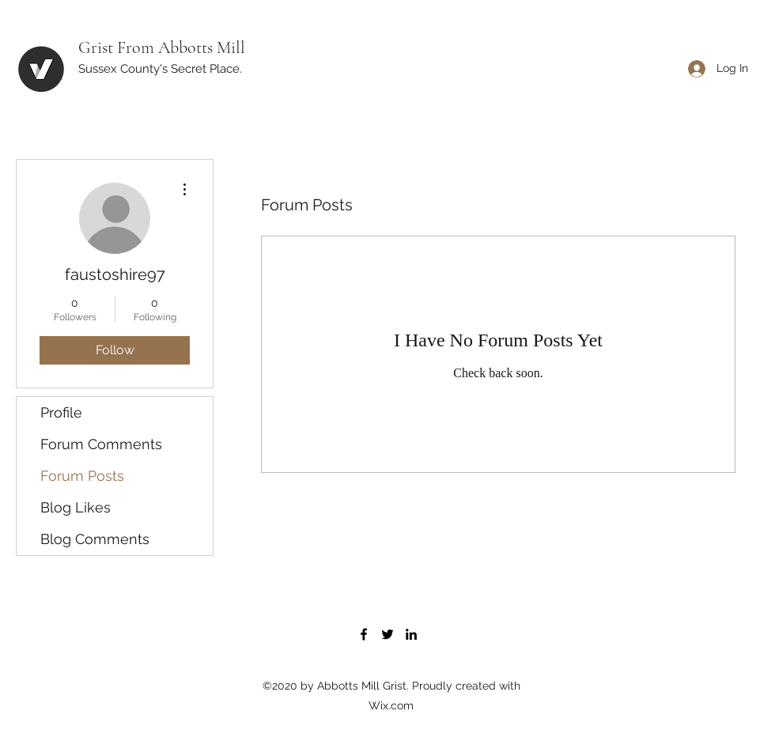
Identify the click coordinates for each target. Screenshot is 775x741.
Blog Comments (94, 539)
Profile (61, 412)
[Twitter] (387, 634)
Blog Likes (75, 507)
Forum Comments (101, 444)
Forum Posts (82, 475)
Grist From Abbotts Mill (161, 47)
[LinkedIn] (411, 634)
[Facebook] (364, 634)
